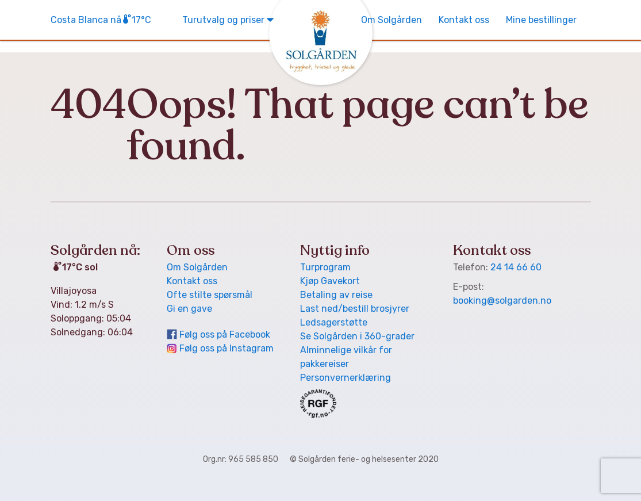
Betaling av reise (336, 294)
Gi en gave (189, 308)
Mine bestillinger (541, 19)
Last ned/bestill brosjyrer (354, 308)
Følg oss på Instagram (226, 348)
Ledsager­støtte (333, 322)
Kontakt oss (464, 19)
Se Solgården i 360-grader (357, 336)
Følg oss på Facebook (224, 334)
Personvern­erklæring (345, 377)
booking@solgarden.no (502, 300)
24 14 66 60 (516, 267)
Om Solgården (391, 19)
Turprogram (325, 267)
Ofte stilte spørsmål (209, 294)
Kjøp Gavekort (330, 281)
